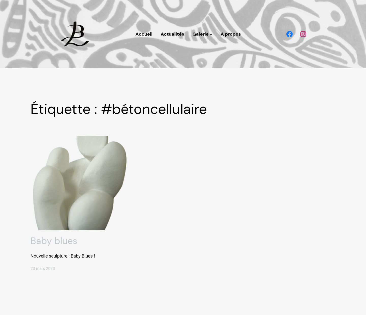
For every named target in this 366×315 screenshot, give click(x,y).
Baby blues (53, 240)
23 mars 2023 (42, 268)
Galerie (200, 34)
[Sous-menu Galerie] (211, 34)
